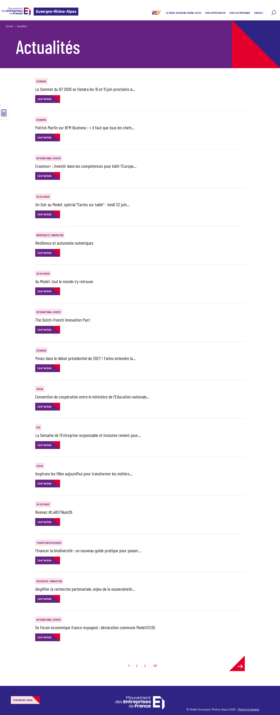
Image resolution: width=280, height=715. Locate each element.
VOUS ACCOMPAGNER (239, 12)
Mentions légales (248, 709)
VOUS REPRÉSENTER (215, 12)
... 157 (154, 665)
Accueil (9, 26)
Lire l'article (44, 99)
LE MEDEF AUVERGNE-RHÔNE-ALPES (183, 12)
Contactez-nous (22, 700)
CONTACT (258, 12)
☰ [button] (4, 113)
